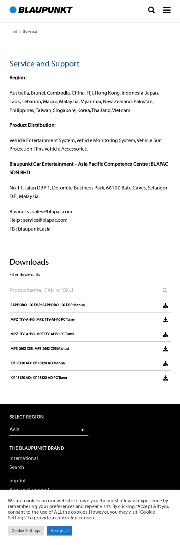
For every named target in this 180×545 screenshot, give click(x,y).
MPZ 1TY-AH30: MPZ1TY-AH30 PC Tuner (42, 334)
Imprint (17, 481)
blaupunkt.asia (34, 229)
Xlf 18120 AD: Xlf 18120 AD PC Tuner (38, 377)
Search (16, 467)
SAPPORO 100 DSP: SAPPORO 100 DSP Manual (47, 305)
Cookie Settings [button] (26, 530)
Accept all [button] (60, 530)
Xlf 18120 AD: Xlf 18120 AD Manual (37, 363)
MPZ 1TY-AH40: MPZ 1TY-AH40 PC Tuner (42, 319)
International (23, 458)
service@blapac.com (45, 220)
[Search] (163, 290)
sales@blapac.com (52, 211)
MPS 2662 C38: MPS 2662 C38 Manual (39, 348)
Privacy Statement (29, 489)
